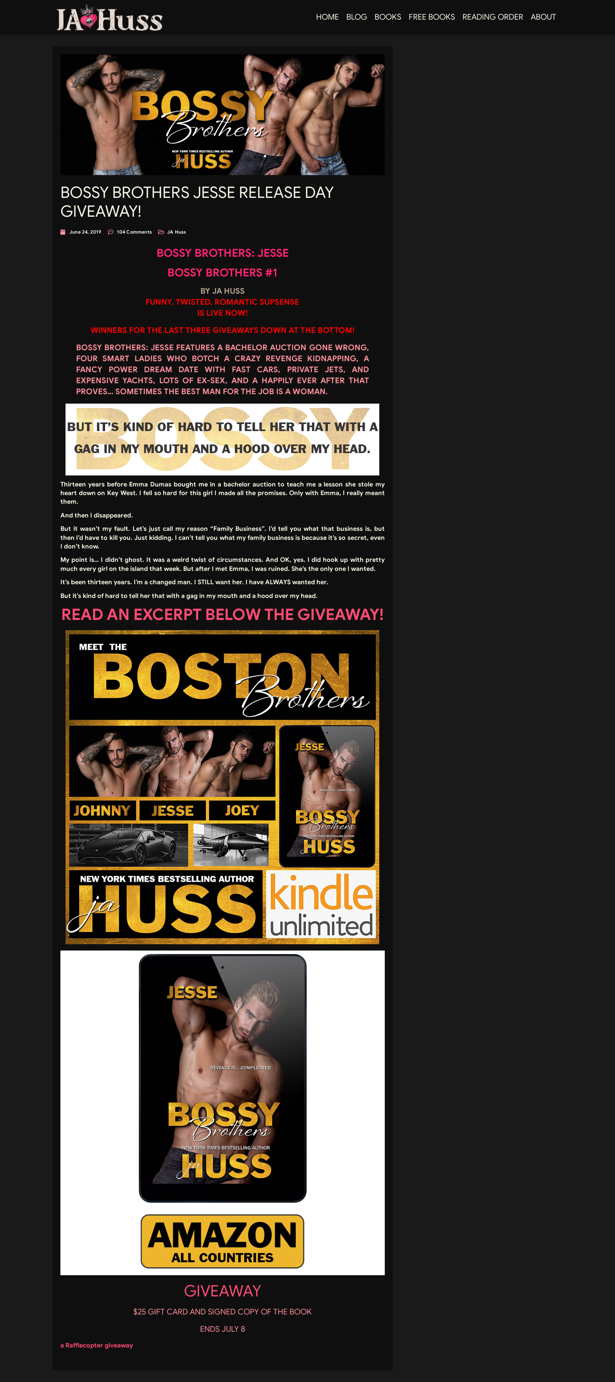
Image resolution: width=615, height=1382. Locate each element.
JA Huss (176, 232)
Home (327, 17)
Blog (356, 17)
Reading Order (492, 17)
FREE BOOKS (432, 17)
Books (388, 17)
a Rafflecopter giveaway (96, 1345)
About (543, 17)
